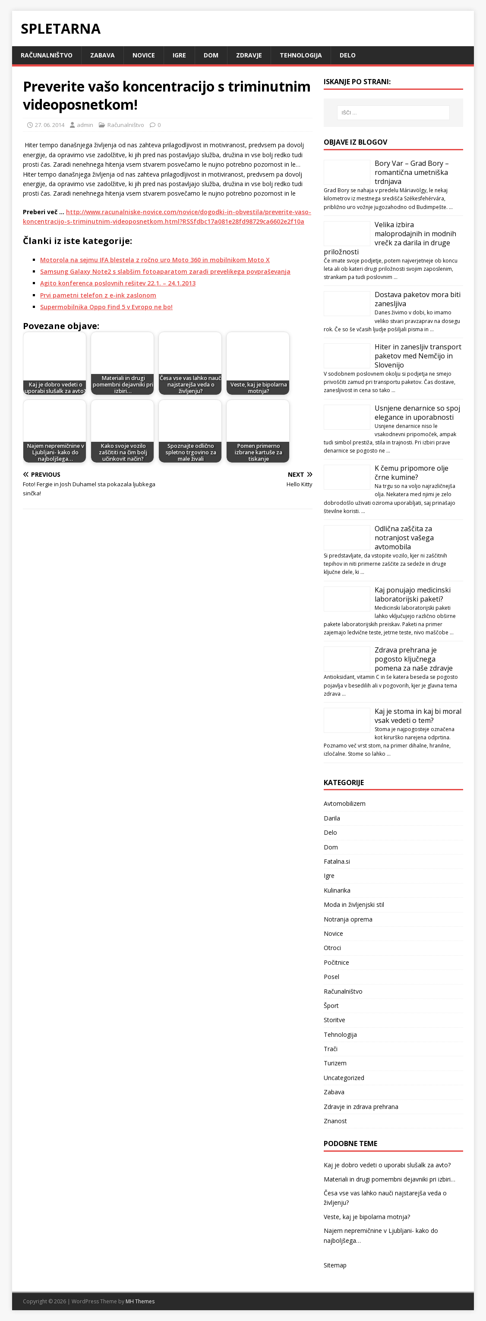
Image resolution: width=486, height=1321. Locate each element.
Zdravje (249, 55)
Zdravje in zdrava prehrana (361, 1106)
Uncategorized (344, 1078)
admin (85, 125)
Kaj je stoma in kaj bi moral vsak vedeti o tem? (418, 715)
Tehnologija (301, 55)
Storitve (334, 1020)
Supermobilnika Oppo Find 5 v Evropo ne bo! (106, 307)
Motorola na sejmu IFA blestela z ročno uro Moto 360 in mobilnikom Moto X (155, 260)
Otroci (332, 948)
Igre (179, 55)
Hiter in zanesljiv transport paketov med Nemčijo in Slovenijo (418, 356)
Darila (332, 818)
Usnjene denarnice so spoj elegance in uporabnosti (417, 412)
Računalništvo (47, 55)
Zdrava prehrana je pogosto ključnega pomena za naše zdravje (414, 659)
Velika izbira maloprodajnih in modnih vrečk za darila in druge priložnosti (390, 238)
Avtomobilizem (345, 803)
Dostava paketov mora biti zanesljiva (418, 299)
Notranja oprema (348, 919)
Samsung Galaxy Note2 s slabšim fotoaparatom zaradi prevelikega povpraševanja (165, 271)
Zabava (102, 55)
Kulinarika (337, 890)
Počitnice (336, 962)
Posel (331, 977)
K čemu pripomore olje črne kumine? (411, 472)
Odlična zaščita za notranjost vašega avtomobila (404, 537)
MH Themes (140, 1301)
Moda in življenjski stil (354, 904)
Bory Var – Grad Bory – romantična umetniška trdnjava (412, 172)
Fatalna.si (337, 861)
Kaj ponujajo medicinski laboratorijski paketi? (413, 594)
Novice (144, 55)
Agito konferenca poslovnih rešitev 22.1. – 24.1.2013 (118, 283)
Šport (331, 1005)
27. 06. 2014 (49, 125)
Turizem (335, 1063)
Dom (211, 55)
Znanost (335, 1121)
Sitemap (335, 1265)
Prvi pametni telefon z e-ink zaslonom (98, 295)
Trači (331, 1049)
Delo (348, 55)
